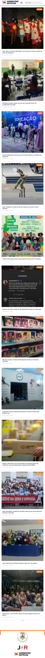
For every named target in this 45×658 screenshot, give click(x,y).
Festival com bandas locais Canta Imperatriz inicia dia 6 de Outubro (21, 259)
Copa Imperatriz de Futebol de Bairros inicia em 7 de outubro (19, 563)
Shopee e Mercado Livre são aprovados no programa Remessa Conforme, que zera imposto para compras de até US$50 (20, 464)
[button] (21, 2)
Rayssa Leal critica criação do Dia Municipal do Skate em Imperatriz (21, 309)
